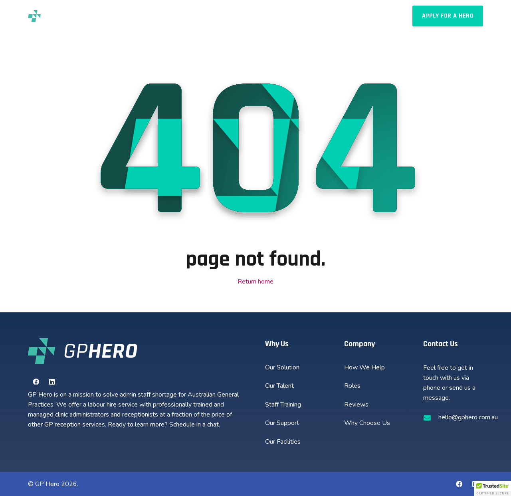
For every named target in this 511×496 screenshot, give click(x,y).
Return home (255, 281)
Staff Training (283, 404)
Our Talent (279, 385)
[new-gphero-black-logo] (53, 16)
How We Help (364, 367)
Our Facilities (283, 441)
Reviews (356, 404)
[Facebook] (36, 382)
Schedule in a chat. (194, 424)
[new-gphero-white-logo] (82, 351)
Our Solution (282, 367)
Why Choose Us (367, 423)
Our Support (282, 423)
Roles (352, 385)
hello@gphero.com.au (468, 417)
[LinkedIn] (52, 382)
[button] (223, 16)
